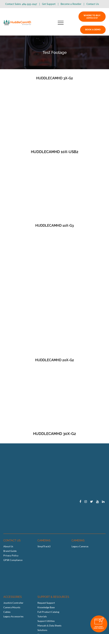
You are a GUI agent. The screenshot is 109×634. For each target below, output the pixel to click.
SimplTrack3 (43, 546)
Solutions (42, 630)
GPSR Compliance (12, 560)
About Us (8, 546)
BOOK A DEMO (93, 29)
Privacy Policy (10, 555)
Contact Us (92, 4)
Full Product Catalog (48, 611)
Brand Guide (10, 550)
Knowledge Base (46, 607)
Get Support (49, 4)
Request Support (46, 602)
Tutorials (42, 616)
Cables (6, 611)
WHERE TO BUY (92, 16)
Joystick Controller (13, 602)
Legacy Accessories (13, 616)
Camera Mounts (11, 607)
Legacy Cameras (80, 546)
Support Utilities (46, 621)
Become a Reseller (71, 4)
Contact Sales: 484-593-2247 (21, 4)
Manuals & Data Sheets (49, 625)
